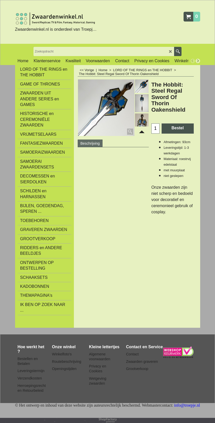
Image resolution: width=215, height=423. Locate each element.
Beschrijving (90, 143)
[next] (198, 61)
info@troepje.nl (187, 405)
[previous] (192, 61)
